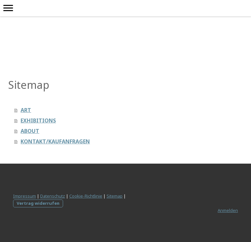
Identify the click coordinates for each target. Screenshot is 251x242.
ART (26, 110)
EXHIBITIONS (38, 120)
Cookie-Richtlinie (85, 196)
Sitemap (115, 196)
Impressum (24, 196)
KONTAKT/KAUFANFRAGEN (55, 141)
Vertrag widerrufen (38, 203)
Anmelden (228, 210)
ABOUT (30, 131)
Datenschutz (52, 196)
